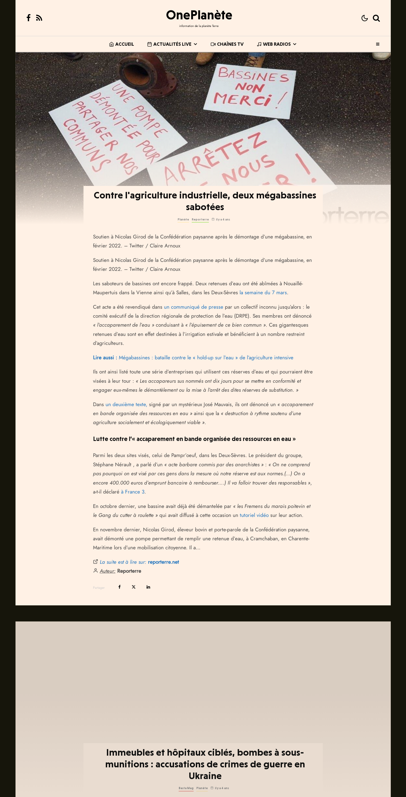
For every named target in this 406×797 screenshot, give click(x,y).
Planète (183, 219)
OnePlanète (199, 14)
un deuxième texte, (126, 404)
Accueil (121, 44)
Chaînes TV (227, 44)
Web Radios (274, 44)
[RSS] (39, 18)
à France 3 (132, 491)
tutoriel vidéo (254, 515)
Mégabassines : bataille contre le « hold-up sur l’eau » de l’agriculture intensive (193, 357)
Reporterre (200, 219)
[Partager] (119, 587)
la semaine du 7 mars (263, 292)
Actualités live (169, 44)
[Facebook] (28, 18)
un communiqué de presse (193, 307)
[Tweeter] (134, 587)
